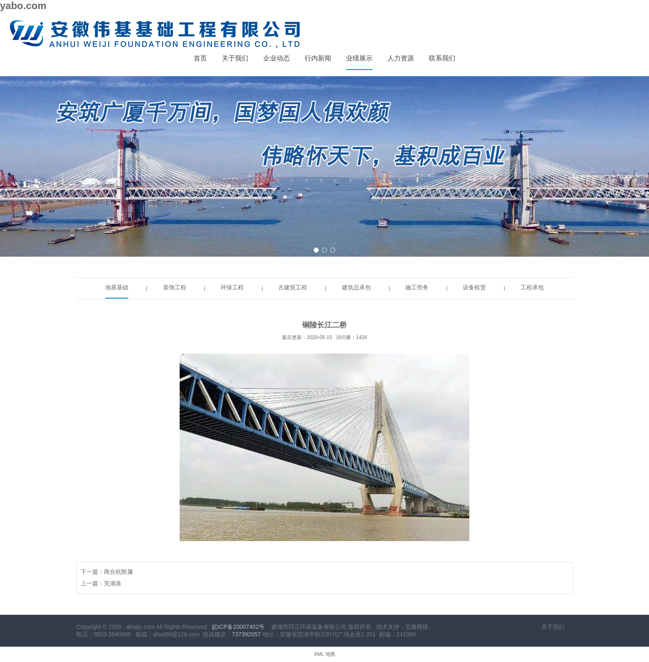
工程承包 (532, 287)
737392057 (246, 634)
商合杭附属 (118, 571)
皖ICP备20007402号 (238, 626)
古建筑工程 (292, 287)
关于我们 (553, 626)
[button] (316, 250)
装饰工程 (174, 287)
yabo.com (23, 5)
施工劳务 (416, 287)
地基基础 (116, 287)
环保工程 (232, 287)
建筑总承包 (356, 287)
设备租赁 (474, 287)
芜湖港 (112, 583)
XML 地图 (324, 654)
